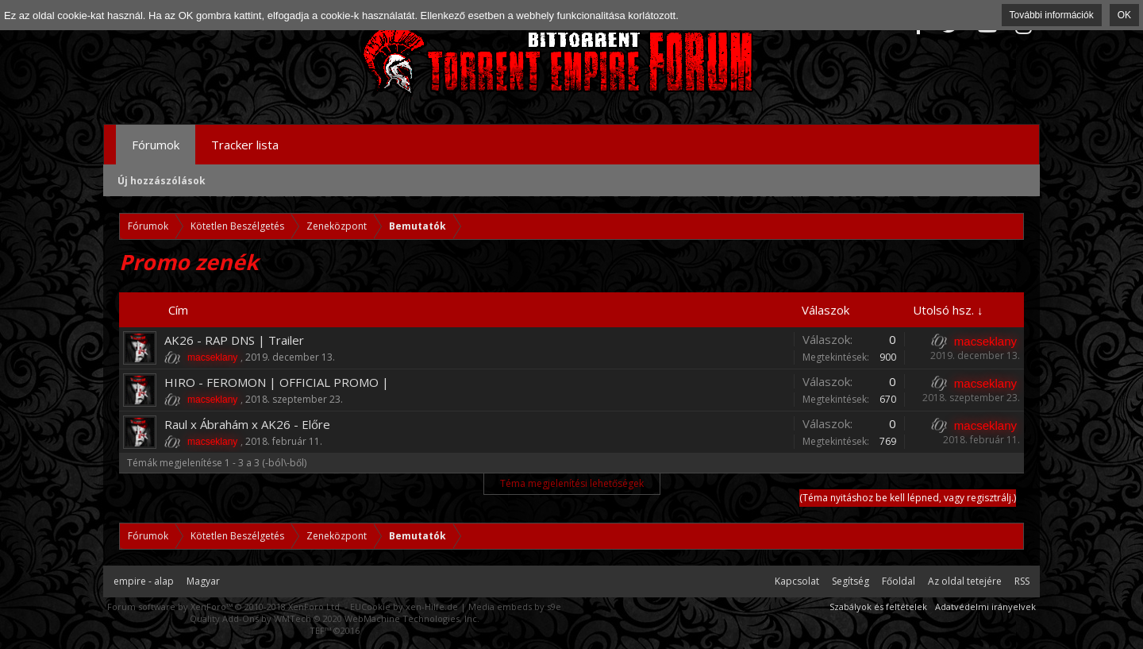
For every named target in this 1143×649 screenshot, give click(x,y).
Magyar (203, 581)
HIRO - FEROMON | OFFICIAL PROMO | (276, 382)
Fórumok (155, 145)
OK (1124, 15)
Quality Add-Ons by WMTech (334, 618)
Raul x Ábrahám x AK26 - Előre (247, 424)
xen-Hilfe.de (432, 606)
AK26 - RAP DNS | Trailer (234, 340)
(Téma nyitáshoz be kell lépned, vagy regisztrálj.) (907, 497)
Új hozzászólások (161, 180)
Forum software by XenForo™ (224, 606)
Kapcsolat (797, 581)
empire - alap (144, 581)
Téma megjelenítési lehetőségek (572, 483)
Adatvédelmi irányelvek (985, 606)
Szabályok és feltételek (878, 606)
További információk (1052, 15)
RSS (1021, 581)
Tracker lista (245, 145)
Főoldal (898, 581)
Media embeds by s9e (514, 606)
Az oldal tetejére (965, 581)
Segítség (850, 581)
